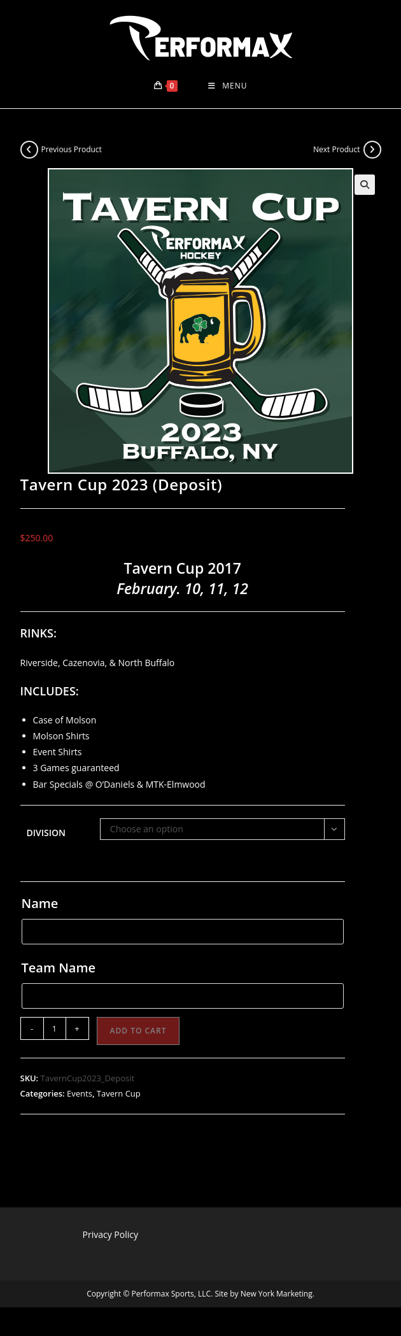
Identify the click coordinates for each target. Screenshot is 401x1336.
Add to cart (138, 1030)
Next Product (336, 149)
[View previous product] (29, 150)
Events (79, 1093)
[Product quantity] (54, 1028)
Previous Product (71, 149)
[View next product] (372, 150)
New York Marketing (277, 1293)
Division (46, 833)
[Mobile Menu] (227, 86)
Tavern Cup (119, 1093)
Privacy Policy (110, 1234)
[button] (365, 184)
